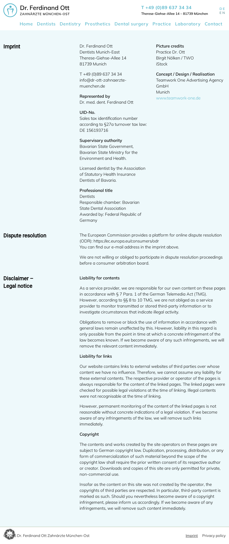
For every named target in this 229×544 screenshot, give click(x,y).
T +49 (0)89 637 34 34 (166, 7)
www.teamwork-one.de (178, 98)
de (222, 8)
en (222, 12)
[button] (9, 534)
